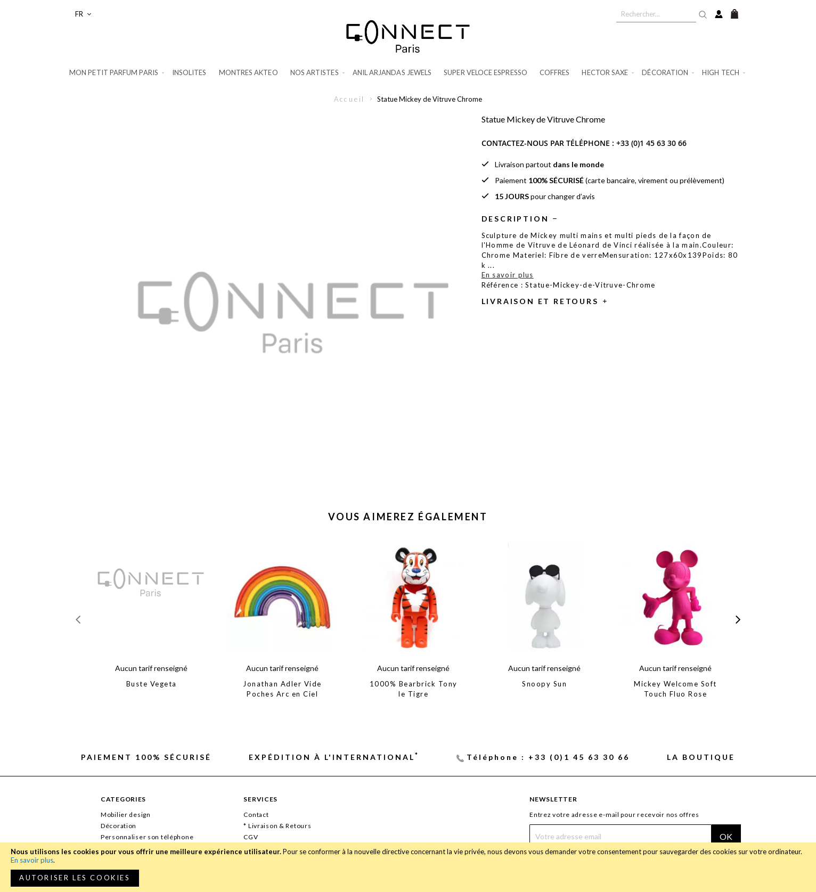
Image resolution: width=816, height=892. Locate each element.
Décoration (118, 826)
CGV (250, 837)
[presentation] (738, 619)
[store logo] (408, 36)
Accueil (349, 99)
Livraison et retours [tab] (540, 301)
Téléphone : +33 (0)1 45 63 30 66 (548, 757)
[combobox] (656, 13)
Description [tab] (515, 218)
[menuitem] (117, 72)
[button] (83, 14)
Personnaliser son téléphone (147, 837)
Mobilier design (126, 815)
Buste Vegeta (151, 684)
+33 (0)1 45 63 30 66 (651, 143)
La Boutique (701, 757)
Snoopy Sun (544, 684)
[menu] (408, 72)
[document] (408, 867)
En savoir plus (32, 860)
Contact (255, 815)
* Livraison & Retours (277, 826)
